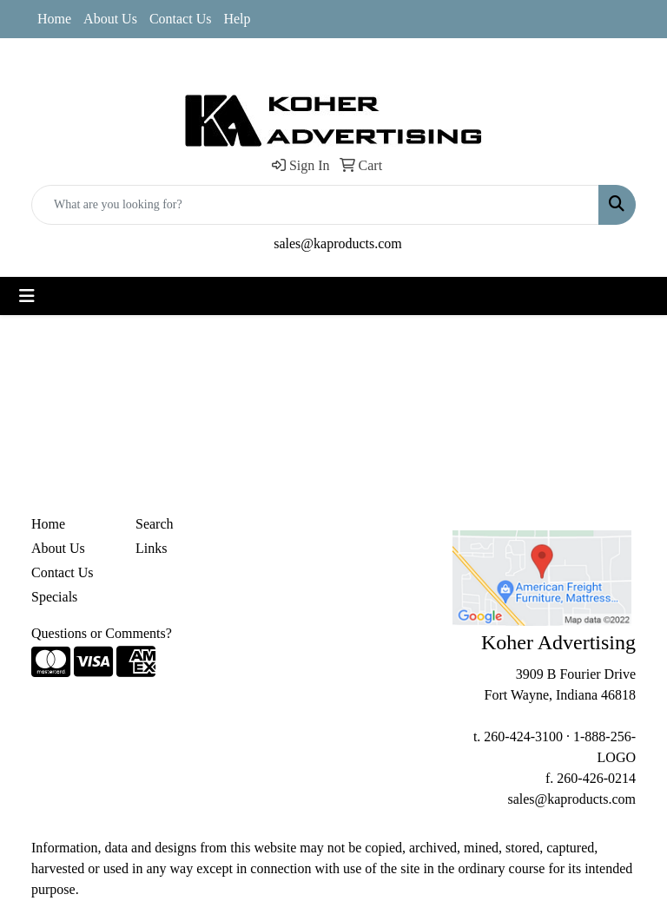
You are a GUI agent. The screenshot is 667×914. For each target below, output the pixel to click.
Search (154, 523)
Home (54, 18)
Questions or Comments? (101, 633)
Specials (54, 596)
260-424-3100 (523, 736)
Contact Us (180, 18)
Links (151, 548)
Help (236, 18)
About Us (110, 18)
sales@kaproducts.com (338, 243)
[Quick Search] (315, 205)
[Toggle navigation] (27, 296)
